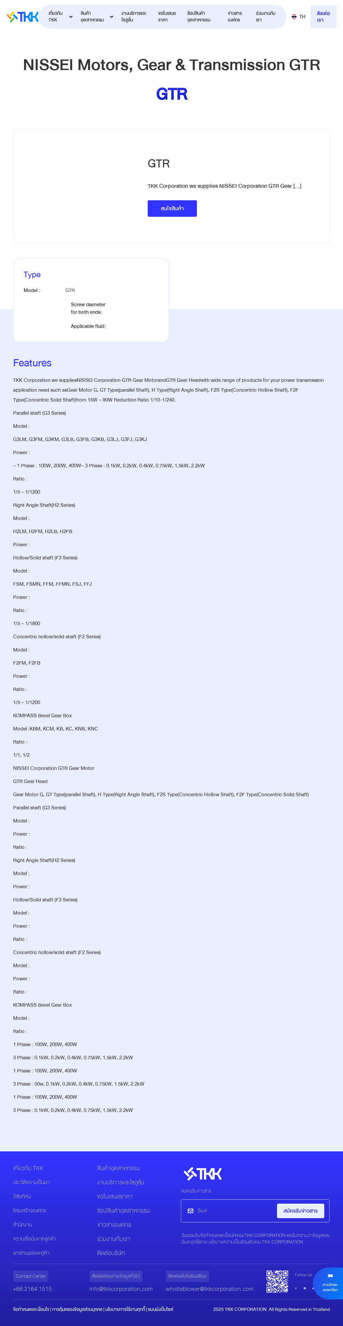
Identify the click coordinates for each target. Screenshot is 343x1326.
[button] (299, 17)
